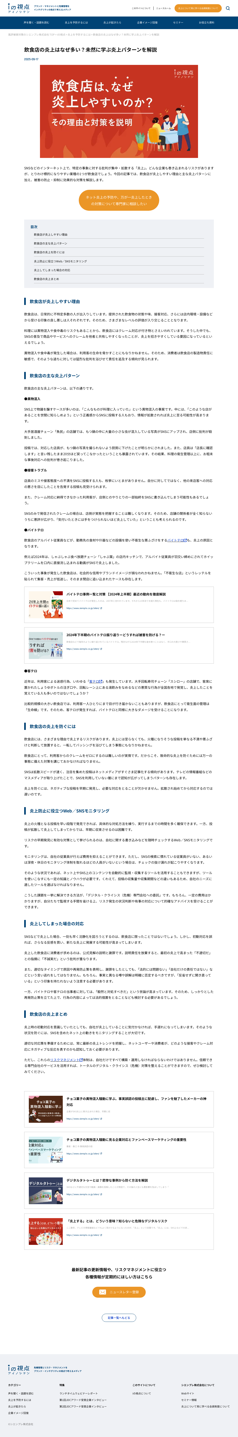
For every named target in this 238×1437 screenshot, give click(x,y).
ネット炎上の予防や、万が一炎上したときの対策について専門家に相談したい (119, 200)
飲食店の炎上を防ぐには (49, 252)
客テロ (95, 681)
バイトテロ (177, 540)
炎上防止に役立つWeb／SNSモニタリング (60, 261)
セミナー (178, 22)
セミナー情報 (189, 1400)
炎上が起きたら (112, 22)
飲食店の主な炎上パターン (50, 243)
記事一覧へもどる (119, 1318)
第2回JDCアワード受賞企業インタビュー (83, 1406)
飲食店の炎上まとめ (46, 279)
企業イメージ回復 (147, 22)
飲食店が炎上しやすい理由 (50, 234)
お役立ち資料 (206, 22)
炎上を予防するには (76, 22)
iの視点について (141, 1393)
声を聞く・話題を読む (36, 22)
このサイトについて (141, 8)
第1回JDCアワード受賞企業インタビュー (83, 1400)
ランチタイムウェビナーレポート (79, 1393)
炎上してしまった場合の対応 (52, 270)
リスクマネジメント (66, 1059)
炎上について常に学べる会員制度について (198, 8)
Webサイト (187, 1393)
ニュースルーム (163, 8)
